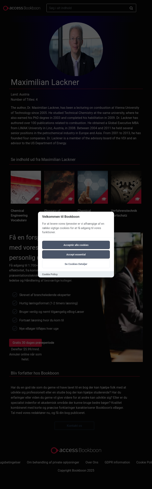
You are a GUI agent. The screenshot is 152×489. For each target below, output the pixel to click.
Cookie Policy (50, 274)
